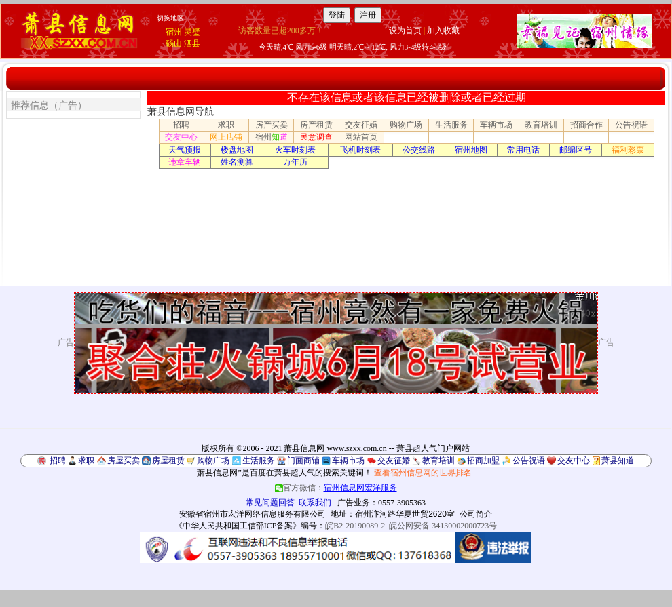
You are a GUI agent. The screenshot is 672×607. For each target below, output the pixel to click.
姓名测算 (237, 162)
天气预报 (184, 150)
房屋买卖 (123, 460)
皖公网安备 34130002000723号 (443, 525)
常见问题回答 (270, 502)
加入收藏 (443, 30)
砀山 (174, 43)
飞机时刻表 (360, 150)
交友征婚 (361, 125)
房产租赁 (316, 125)
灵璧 (192, 32)
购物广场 (406, 125)
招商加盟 (483, 460)
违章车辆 (184, 162)
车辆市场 (496, 125)
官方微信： (336, 487)
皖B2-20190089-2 (355, 525)
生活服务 (451, 125)
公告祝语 (631, 125)
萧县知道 (617, 460)
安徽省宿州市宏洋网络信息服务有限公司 (252, 514)
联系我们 (315, 502)
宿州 (174, 32)
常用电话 (523, 150)
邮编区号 (575, 150)
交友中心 (181, 137)
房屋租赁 (168, 460)
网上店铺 (226, 137)
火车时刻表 (295, 150)
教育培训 (541, 125)
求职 (226, 125)
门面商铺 (303, 460)
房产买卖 (271, 125)
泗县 (192, 43)
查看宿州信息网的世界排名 (423, 472)
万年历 (295, 162)
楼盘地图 (237, 150)
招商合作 (586, 125)
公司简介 (476, 514)
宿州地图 (471, 150)
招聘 (181, 125)
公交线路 (419, 150)
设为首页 (405, 30)
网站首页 (361, 137)
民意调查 (316, 137)
